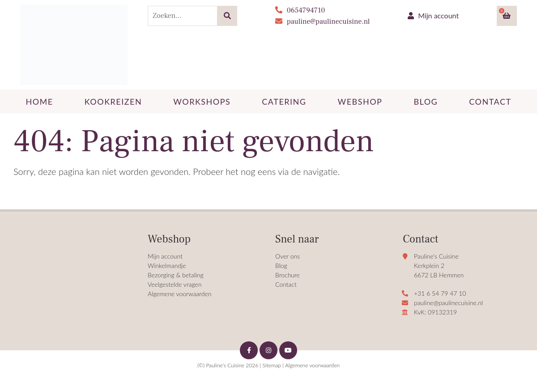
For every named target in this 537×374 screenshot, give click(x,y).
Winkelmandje (167, 265)
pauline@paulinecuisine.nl (322, 21)
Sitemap (271, 365)
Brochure (287, 275)
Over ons (287, 256)
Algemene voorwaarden (180, 294)
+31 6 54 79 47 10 (440, 293)
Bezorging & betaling (176, 275)
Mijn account (433, 15)
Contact (286, 284)
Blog (281, 265)
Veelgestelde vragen (175, 284)
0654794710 (300, 10)
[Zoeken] (227, 16)
